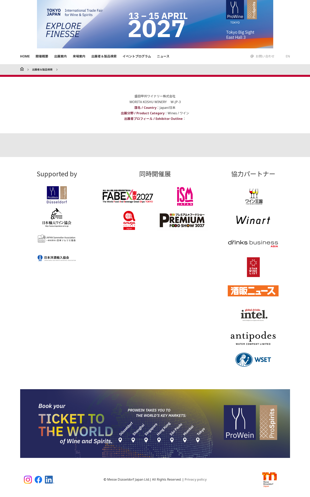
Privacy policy (195, 479)
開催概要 (42, 56)
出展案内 (60, 56)
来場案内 (79, 56)
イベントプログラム (137, 56)
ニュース (163, 56)
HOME (25, 56)
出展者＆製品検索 (104, 56)
